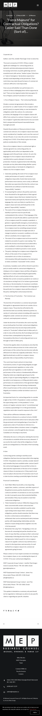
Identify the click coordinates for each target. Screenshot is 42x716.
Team (21, 663)
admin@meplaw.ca (13, 691)
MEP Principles (21, 660)
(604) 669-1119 (12, 686)
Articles (10, 15)
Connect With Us (21, 669)
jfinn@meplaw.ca (8, 587)
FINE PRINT (6, 705)
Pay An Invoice (21, 671)
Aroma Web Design (10, 700)
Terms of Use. (32, 713)
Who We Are (21, 657)
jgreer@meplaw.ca (9, 568)
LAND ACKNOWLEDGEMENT (26, 705)
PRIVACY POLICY (14, 705)
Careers (21, 674)
